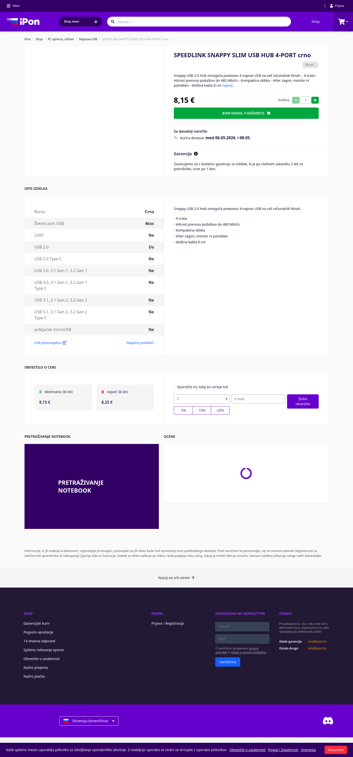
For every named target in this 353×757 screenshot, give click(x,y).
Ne (151, 235)
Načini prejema (36, 667)
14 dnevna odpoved (39, 641)
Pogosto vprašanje (38, 632)
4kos (149, 223)
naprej (227, 85)
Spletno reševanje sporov (44, 649)
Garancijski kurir (37, 623)
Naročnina (227, 662)
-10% (201, 410)
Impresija (308, 749)
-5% (183, 410)
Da (151, 247)
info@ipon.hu (317, 648)
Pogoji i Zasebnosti (283, 749)
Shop (316, 21)
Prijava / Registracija (167, 623)
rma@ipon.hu (317, 642)
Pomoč (285, 613)
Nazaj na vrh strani (176, 577)
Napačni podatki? (140, 342)
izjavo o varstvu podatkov (248, 652)
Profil (157, 613)
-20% (220, 410)
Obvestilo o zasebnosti (42, 658)
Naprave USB (88, 39)
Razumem (336, 749)
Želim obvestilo (303, 401)
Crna (149, 211)
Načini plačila (34, 676)
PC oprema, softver (61, 39)
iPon (28, 39)
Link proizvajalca (50, 342)
